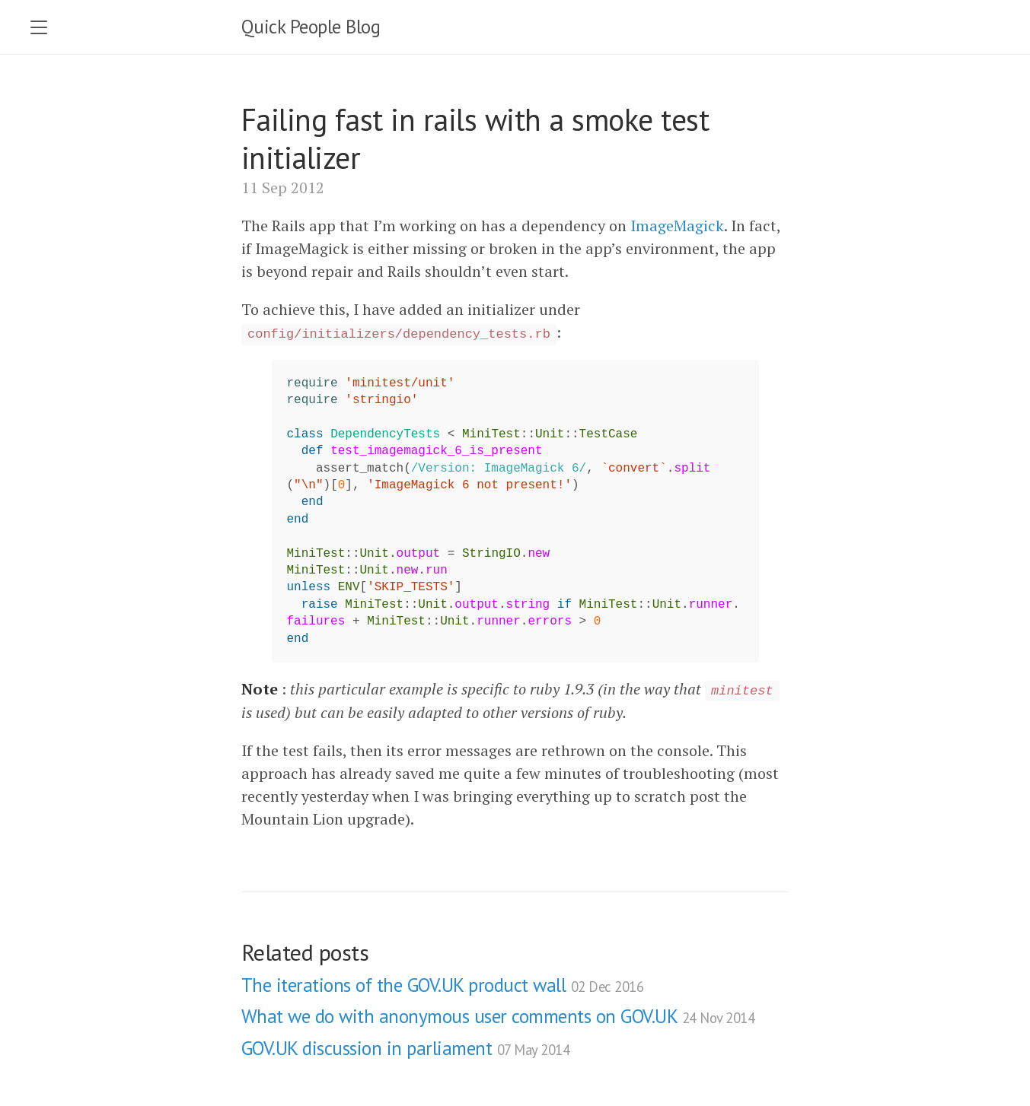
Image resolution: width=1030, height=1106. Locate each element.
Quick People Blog (311, 26)
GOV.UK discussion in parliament (405, 1048)
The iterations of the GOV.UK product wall (442, 985)
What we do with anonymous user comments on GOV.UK (498, 1016)
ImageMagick (677, 225)
